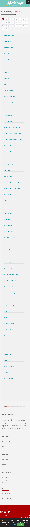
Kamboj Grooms (8, 47)
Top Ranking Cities (7, 493)
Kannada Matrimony (9, 348)
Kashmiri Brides (8, 391)
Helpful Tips (6, 464)
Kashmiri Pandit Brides (10, 96)
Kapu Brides (7, 78)
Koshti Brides (7, 335)
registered (12, 419)
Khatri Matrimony (8, 164)
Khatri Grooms (8, 176)
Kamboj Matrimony (9, 35)
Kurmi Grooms (8, 268)
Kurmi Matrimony (8, 256)
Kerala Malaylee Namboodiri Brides (13, 133)
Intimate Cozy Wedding (8, 498)
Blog (4, 462)
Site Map (5, 501)
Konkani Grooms (8, 378)
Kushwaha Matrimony (9, 311)
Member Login (6, 441)
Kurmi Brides (7, 262)
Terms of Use (6, 477)
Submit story (6, 467)
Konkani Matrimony (9, 366)
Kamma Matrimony (9, 53)
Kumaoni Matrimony (9, 219)
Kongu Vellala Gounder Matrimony (13, 182)
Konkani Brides (8, 372)
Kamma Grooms (8, 66)
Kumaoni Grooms (8, 231)
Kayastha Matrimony (9, 109)
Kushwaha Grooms (9, 323)
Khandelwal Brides (9, 152)
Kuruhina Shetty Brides (10, 280)
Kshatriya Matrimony (9, 201)
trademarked (21, 419)
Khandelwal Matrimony (10, 145)
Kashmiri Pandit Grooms (10, 102)
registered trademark (13, 515)
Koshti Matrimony (8, 329)
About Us (5, 459)
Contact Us (5, 482)
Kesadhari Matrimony (9, 293)
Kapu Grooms (7, 84)
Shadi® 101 (6, 444)
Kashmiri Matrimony (9, 384)
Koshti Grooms (8, 342)
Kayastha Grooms (8, 121)
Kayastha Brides (8, 115)
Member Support (7, 449)
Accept (20, 524)
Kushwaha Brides (8, 317)
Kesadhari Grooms (9, 305)
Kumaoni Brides (8, 225)
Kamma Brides (8, 60)
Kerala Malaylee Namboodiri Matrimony (14, 127)
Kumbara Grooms (8, 250)
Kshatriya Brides (8, 207)
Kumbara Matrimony (9, 237)
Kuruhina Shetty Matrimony (11, 274)
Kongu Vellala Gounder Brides (12, 188)
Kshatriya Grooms (8, 213)
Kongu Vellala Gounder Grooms (12, 194)
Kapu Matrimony (8, 72)
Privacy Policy (6, 480)
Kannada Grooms (8, 360)
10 (22, 406)
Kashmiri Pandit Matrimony (11, 90)
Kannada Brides (8, 354)
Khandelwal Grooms (9, 158)
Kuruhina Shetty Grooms (10, 286)
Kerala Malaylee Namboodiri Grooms (13, 139)
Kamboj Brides (8, 41)
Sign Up (5, 446)
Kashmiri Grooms (8, 397)
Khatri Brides (7, 170)
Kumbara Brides (8, 243)
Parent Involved (7, 496)
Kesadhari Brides (8, 299)
